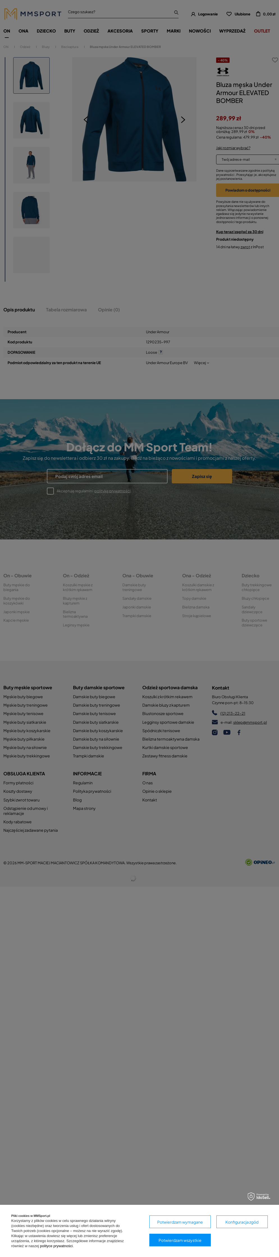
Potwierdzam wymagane (180, 1221)
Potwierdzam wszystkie (180, 1240)
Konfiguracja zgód (242, 1221)
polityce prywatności (56, 1246)
